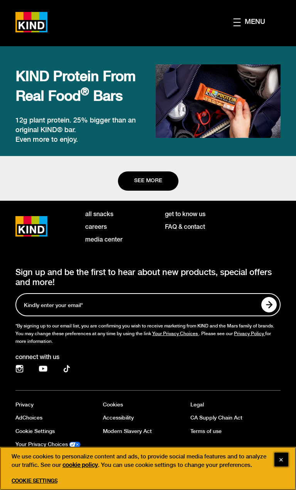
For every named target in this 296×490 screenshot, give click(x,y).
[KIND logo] (42, 226)
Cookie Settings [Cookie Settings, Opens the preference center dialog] (34, 485)
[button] (257, 22)
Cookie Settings (35, 431)
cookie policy (80, 468)
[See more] (148, 181)
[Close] (281, 463)
